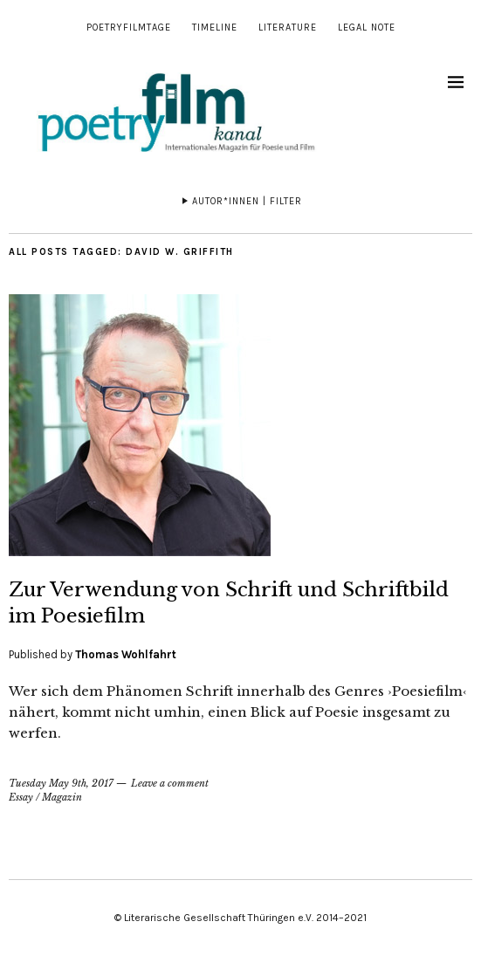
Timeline (214, 27)
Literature (287, 27)
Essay (21, 797)
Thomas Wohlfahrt (125, 654)
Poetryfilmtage (128, 27)
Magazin (62, 797)
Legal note (366, 27)
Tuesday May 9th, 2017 (61, 783)
